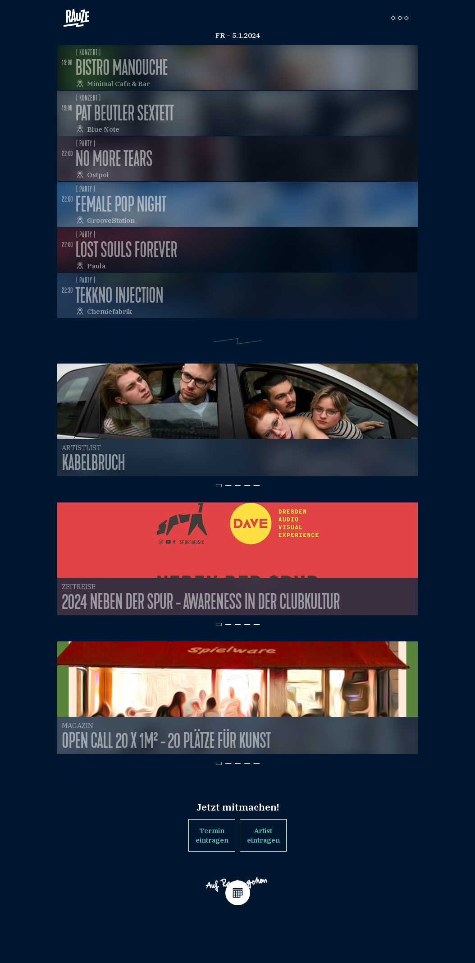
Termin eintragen (212, 835)
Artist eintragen (263, 835)
